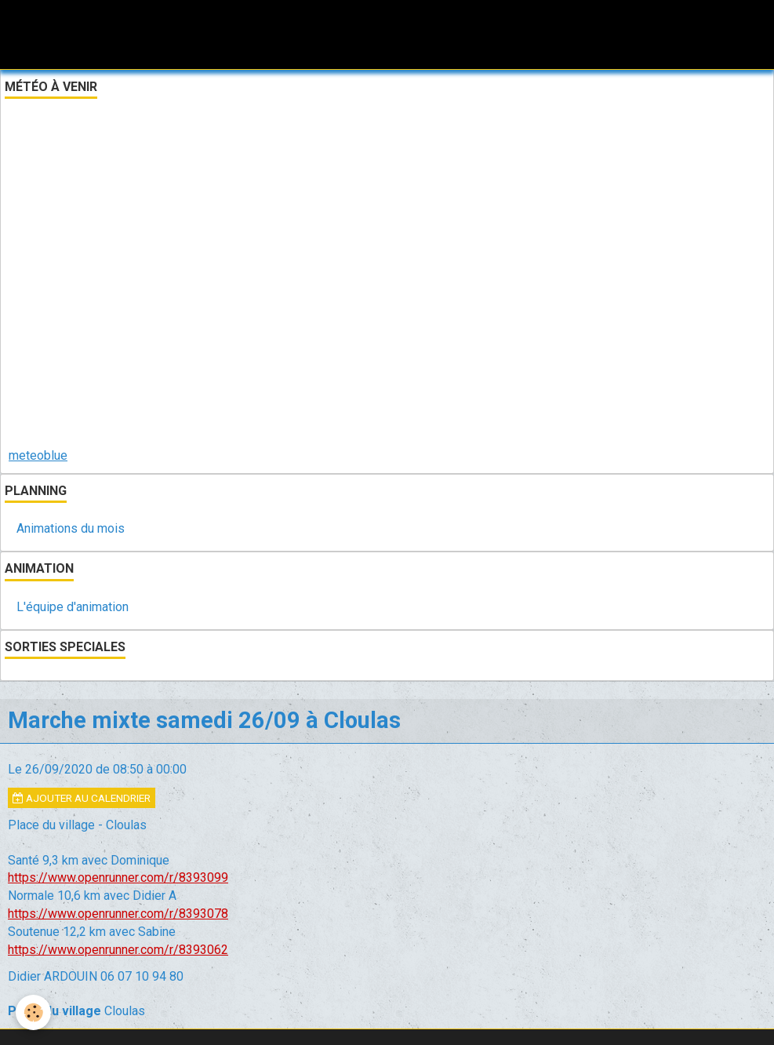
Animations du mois (70, 528)
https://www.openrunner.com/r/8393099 (118, 877)
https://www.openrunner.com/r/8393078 (118, 913)
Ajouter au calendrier (82, 798)
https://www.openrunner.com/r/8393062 (118, 949)
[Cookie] (33, 1012)
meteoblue (38, 455)
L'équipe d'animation (72, 606)
